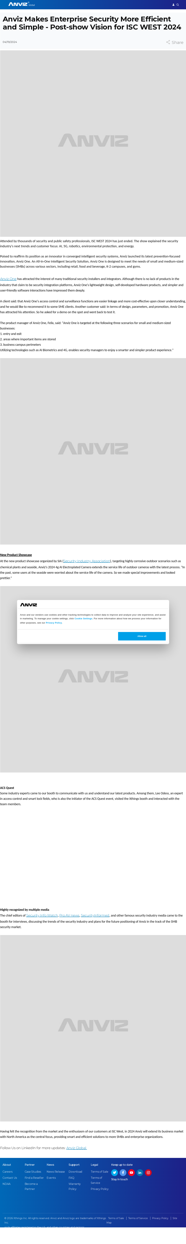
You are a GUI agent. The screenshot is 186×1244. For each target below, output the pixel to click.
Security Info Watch (42, 927)
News (50, 1181)
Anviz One (8, 290)
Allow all (142, 636)
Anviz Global (76, 1159)
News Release (56, 1188)
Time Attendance (69, 4)
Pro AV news (69, 927)
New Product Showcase (16, 566)
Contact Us (10, 1195)
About (7, 1181)
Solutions (86, 4)
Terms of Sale (99, 1188)
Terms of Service (138, 1235)
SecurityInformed (95, 927)
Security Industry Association (86, 572)
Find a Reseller (34, 1195)
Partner (98, 4)
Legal (94, 1181)
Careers (8, 1188)
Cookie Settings (83, 618)
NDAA (6, 1201)
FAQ (71, 1195)
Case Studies (32, 1188)
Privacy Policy (54, 622)
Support (163, 4)
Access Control (47, 4)
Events (51, 1195)
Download (75, 1188)
